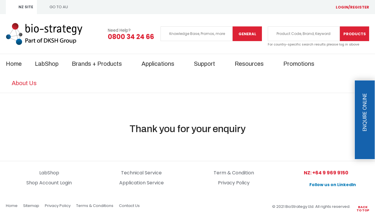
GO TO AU (59, 7)
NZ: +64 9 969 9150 (326, 173)
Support (204, 63)
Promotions (298, 63)
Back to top (363, 208)
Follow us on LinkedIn (332, 185)
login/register (352, 7)
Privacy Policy (234, 183)
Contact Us (129, 205)
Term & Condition (234, 173)
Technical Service (141, 173)
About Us (24, 83)
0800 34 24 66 (131, 37)
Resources (249, 63)
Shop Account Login (49, 183)
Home (14, 63)
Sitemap (31, 205)
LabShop (47, 63)
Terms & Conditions (94, 205)
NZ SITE (25, 7)
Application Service (141, 183)
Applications (158, 63)
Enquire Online (364, 113)
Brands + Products (97, 63)
